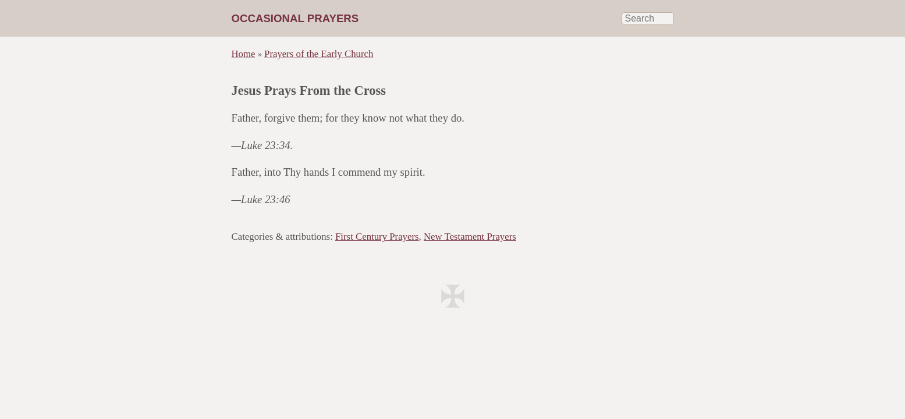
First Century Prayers (377, 236)
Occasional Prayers (295, 18)
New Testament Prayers (470, 236)
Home (243, 53)
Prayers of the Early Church (318, 53)
